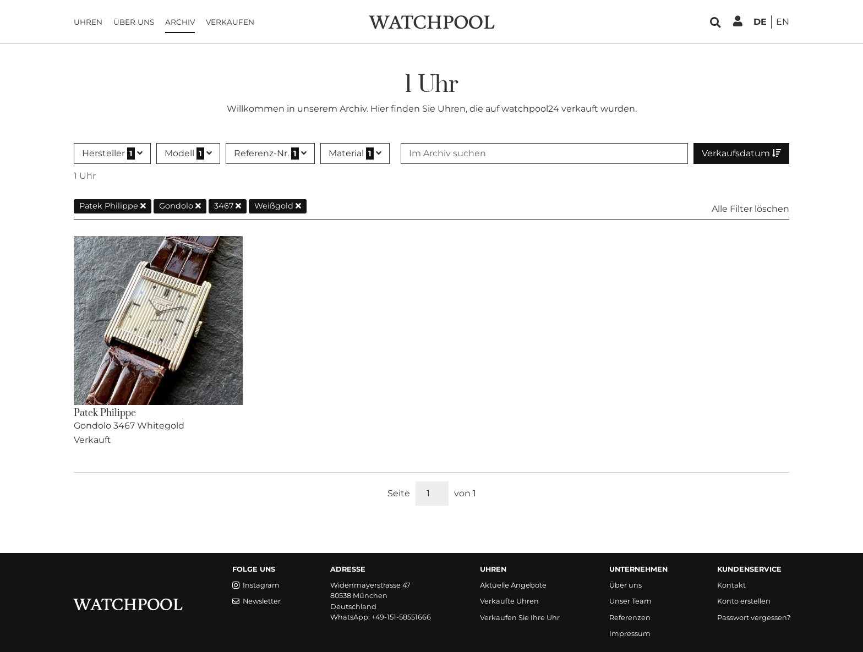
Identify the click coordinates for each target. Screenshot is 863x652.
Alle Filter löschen (750, 209)
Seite (398, 493)
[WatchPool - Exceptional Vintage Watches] (431, 21)
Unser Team (630, 601)
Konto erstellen (744, 601)
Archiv (180, 22)
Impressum (630, 633)
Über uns (133, 22)
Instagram (256, 585)
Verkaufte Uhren (509, 601)
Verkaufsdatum (741, 153)
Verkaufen (230, 22)
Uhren (88, 22)
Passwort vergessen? (753, 617)
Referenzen (630, 617)
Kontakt (731, 585)
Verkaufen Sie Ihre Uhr (520, 617)
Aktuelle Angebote (513, 585)
